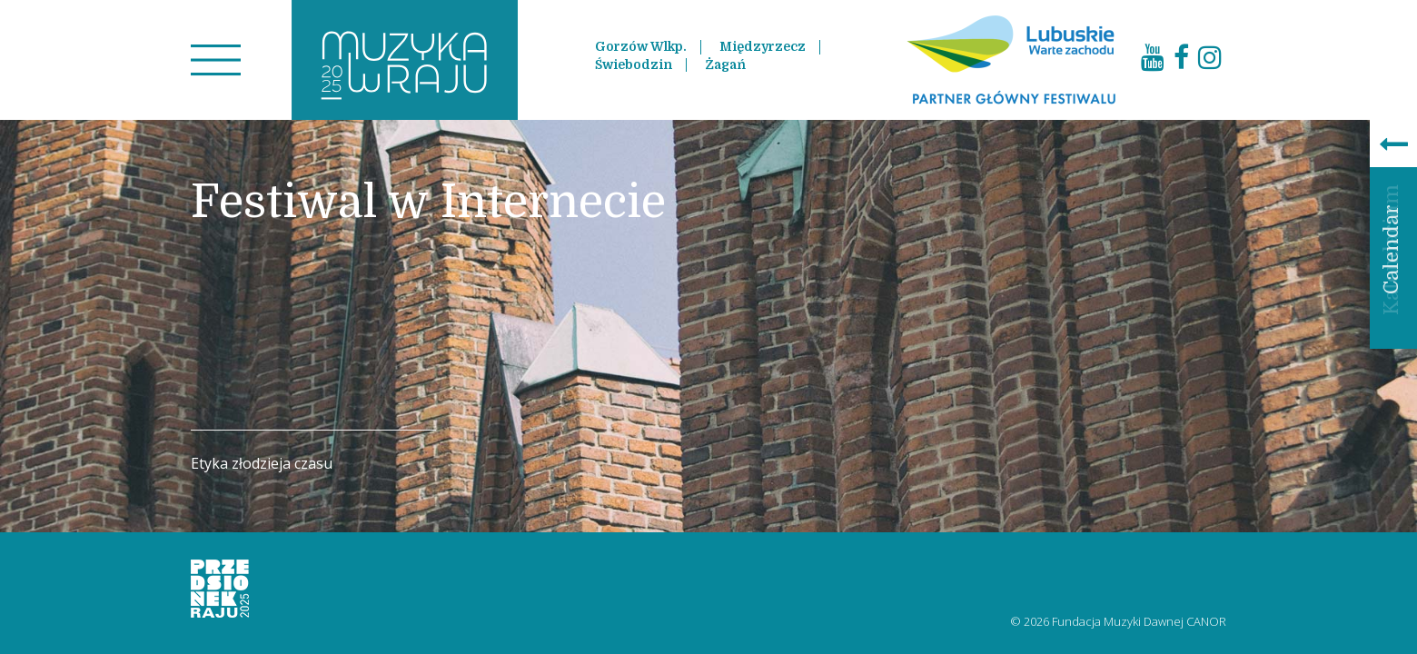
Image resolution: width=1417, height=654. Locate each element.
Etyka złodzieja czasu (261, 463)
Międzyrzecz (762, 46)
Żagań (725, 64)
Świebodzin (633, 64)
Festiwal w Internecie (428, 202)
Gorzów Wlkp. (641, 46)
